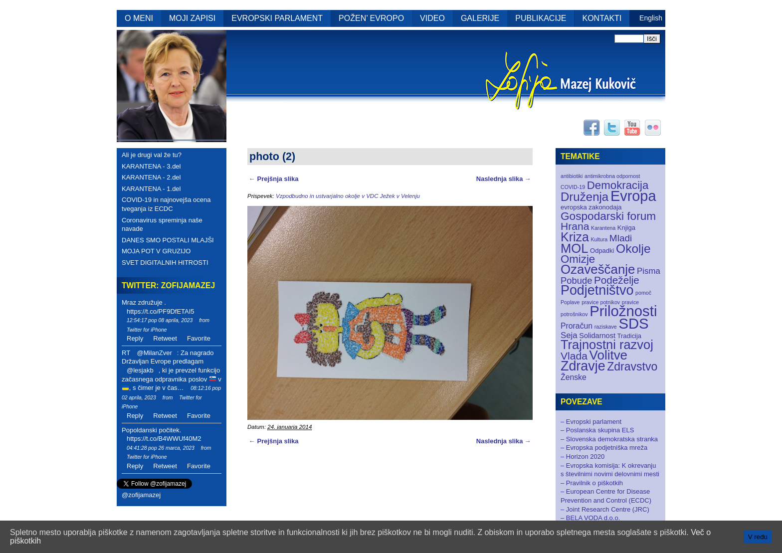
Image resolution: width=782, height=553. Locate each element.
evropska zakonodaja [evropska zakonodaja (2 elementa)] (591, 207)
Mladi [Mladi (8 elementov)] (620, 238)
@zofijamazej (141, 495)
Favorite (198, 338)
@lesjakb (140, 370)
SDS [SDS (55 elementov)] (633, 323)
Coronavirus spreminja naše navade (162, 224)
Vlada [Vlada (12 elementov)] (574, 356)
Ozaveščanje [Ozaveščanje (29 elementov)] (598, 269)
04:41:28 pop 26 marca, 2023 (161, 448)
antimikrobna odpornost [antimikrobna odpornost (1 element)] (612, 176)
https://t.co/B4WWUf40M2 (164, 438)
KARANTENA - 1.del (151, 188)
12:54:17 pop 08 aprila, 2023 (160, 320)
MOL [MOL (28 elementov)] (574, 248)
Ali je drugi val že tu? (152, 155)
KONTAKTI (602, 18)
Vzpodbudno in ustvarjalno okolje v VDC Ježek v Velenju (348, 196)
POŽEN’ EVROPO (371, 18)
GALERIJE (480, 18)
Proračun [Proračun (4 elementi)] (576, 326)
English (650, 18)
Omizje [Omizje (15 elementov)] (578, 259)
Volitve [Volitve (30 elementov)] (608, 355)
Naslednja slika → (503, 179)
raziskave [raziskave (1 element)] (605, 327)
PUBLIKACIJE (540, 18)
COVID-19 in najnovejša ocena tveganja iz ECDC (166, 204)
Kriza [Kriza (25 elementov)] (575, 237)
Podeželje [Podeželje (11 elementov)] (616, 280)
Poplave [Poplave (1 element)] (570, 302)
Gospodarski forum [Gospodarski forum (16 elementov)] (608, 216)
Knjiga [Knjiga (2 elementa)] (626, 227)
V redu (758, 537)
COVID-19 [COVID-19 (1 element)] (573, 187)
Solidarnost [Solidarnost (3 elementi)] (597, 336)
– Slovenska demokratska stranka (609, 439)
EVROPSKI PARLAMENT (277, 18)
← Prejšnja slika (273, 179)
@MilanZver (154, 353)
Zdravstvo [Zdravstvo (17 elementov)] (632, 366)
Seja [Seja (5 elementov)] (569, 335)
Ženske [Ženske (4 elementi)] (573, 377)
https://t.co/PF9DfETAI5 (161, 311)
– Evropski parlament (591, 421)
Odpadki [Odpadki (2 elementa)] (602, 250)
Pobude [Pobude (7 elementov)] (576, 280)
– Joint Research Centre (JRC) (605, 509)
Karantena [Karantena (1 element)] (603, 228)
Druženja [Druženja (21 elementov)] (584, 196)
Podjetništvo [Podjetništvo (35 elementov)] (597, 290)
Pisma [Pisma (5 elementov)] (648, 271)
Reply (135, 338)
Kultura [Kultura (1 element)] (598, 239)
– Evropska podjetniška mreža (604, 447)
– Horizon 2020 (582, 456)
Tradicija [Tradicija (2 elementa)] (629, 336)
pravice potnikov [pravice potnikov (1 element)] (601, 302)
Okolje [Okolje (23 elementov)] (633, 248)
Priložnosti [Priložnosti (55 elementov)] (623, 311)
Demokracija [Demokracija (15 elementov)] (618, 185)
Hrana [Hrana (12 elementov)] (575, 226)
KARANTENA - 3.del (151, 166)
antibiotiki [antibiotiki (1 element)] (572, 176)
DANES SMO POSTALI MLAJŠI (168, 240)
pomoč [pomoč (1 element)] (643, 293)
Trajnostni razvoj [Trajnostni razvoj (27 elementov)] (607, 345)
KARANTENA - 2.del (151, 177)
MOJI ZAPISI (192, 18)
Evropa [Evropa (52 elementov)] (633, 196)
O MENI (139, 18)
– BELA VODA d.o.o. (590, 518)
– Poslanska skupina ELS (597, 430)
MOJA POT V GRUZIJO (156, 251)
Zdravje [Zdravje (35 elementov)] (583, 366)
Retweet (165, 338)
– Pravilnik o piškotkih (592, 483)
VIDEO (432, 18)
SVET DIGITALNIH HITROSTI (165, 262)
